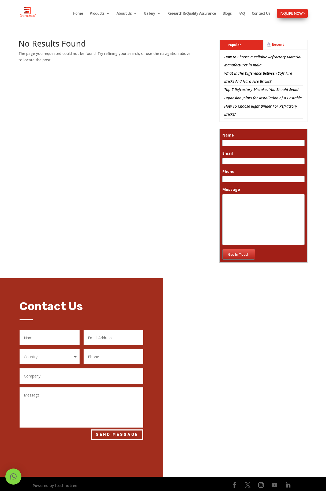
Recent (278, 42)
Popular (234, 42)
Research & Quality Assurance (191, 14)
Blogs (227, 14)
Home (78, 14)
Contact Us (261, 14)
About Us (124, 14)
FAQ (241, 14)
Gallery (149, 14)
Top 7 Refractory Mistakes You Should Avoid (261, 86)
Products (97, 14)
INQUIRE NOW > (292, 13)
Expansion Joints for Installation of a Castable (263, 95)
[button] (13, 477)
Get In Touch (238, 251)
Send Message (117, 432)
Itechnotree (66, 482)
